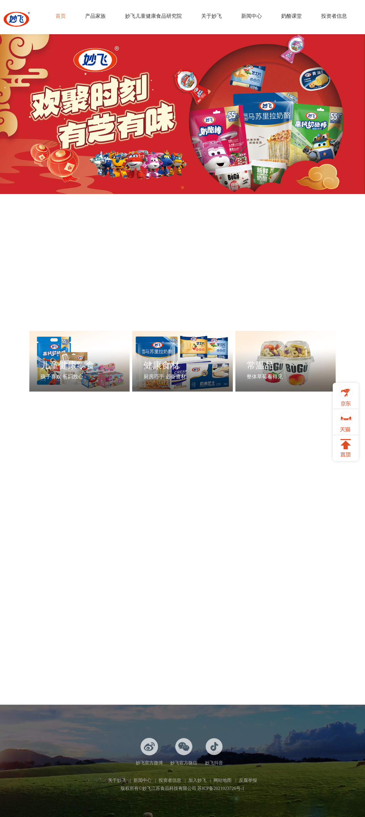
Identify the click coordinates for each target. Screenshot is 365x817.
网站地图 (222, 780)
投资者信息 (334, 16)
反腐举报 (248, 780)
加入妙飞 (197, 780)
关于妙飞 (211, 16)
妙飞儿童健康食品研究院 (153, 16)
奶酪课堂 (291, 16)
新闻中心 (251, 16)
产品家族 (95, 16)
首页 (60, 16)
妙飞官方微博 (149, 751)
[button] (182, 187)
